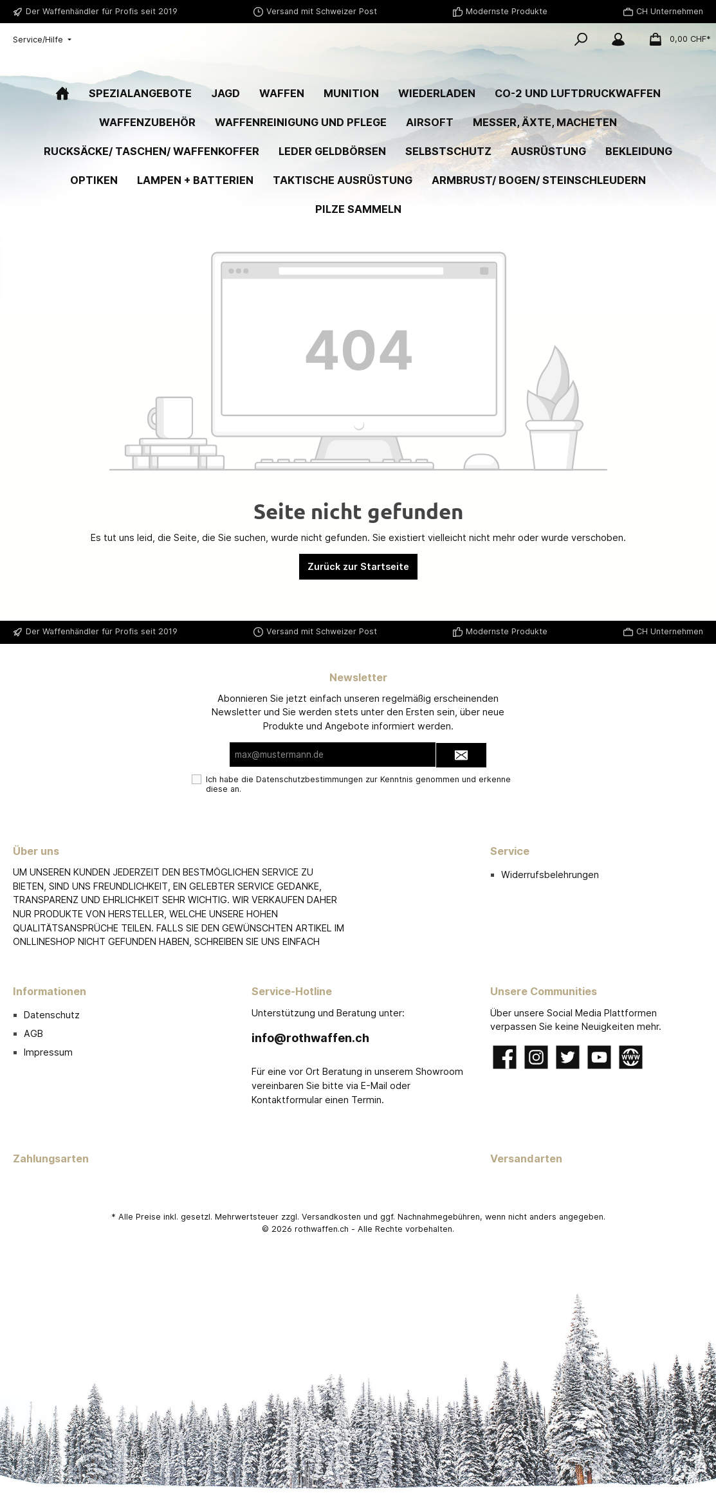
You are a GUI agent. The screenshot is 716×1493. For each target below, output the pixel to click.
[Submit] (461, 755)
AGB (33, 1033)
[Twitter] (567, 1057)
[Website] (630, 1057)
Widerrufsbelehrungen (550, 874)
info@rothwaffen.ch (310, 1038)
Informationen (49, 991)
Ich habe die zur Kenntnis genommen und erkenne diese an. (358, 784)
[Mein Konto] (618, 39)
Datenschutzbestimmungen (309, 780)
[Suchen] (580, 39)
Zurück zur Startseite (358, 607)
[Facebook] (504, 1057)
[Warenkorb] (675, 39)
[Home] (62, 134)
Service (509, 851)
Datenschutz (52, 1014)
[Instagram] (536, 1057)
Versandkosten (331, 1217)
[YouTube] (599, 1057)
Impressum (48, 1052)
